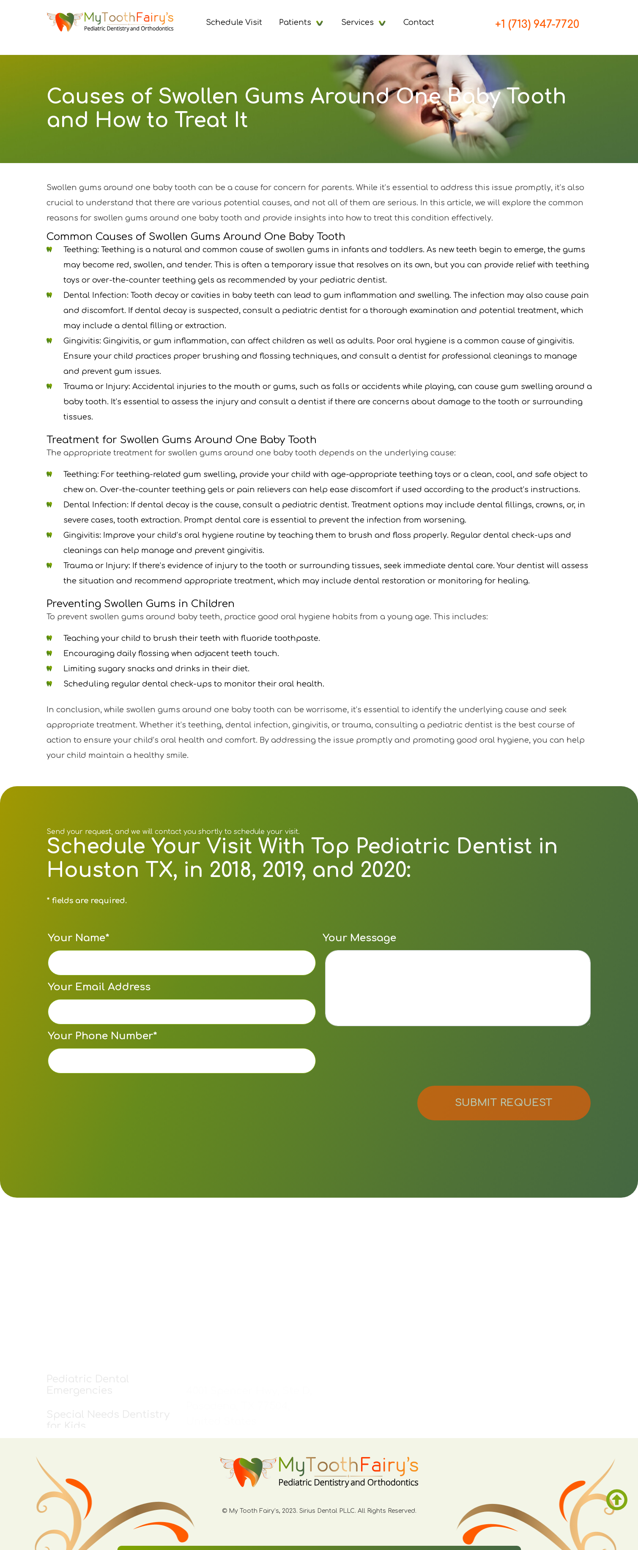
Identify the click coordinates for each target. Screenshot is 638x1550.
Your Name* (182, 953)
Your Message (457, 979)
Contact (418, 22)
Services (357, 22)
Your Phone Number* (182, 1051)
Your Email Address (182, 1002)
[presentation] (387, 1057)
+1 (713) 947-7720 (537, 24)
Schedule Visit (234, 22)
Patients (295, 22)
